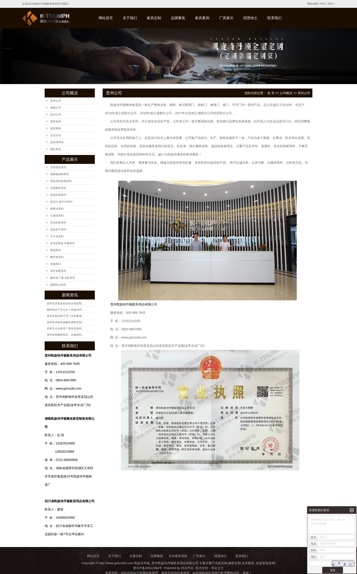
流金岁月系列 (58, 229)
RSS (323, 3)
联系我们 (274, 18)
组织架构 (55, 128)
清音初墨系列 (58, 271)
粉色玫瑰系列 (58, 194)
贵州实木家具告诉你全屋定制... (65, 303)
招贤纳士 (250, 18)
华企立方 (217, 568)
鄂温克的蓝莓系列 (61, 181)
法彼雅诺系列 (58, 188)
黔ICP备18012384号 (147, 568)
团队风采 (55, 149)
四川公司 (55, 114)
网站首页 (106, 18)
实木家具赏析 (178, 556)
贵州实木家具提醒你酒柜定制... (65, 322)
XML (330, 3)
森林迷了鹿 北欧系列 (62, 277)
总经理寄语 (57, 142)
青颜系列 (55, 264)
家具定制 (154, 18)
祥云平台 (187, 568)
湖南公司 (55, 107)
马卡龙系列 (57, 236)
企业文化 (55, 135)
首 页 (270, 93)
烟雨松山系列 (58, 284)
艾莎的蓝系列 (58, 167)
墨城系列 (55, 250)
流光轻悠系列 (58, 222)
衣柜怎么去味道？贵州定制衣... (65, 328)
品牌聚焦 (178, 18)
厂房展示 (226, 18)
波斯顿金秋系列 (59, 174)
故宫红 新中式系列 (61, 201)
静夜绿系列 (57, 208)
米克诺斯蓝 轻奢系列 (62, 243)
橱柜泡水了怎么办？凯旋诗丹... (65, 309)
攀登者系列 (57, 257)
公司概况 (286, 93)
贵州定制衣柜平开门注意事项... (65, 316)
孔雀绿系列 (57, 215)
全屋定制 (135, 556)
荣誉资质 (55, 121)
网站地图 (312, 3)
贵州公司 (55, 100)
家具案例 (202, 18)
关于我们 (130, 18)
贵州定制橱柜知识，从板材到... (65, 334)
